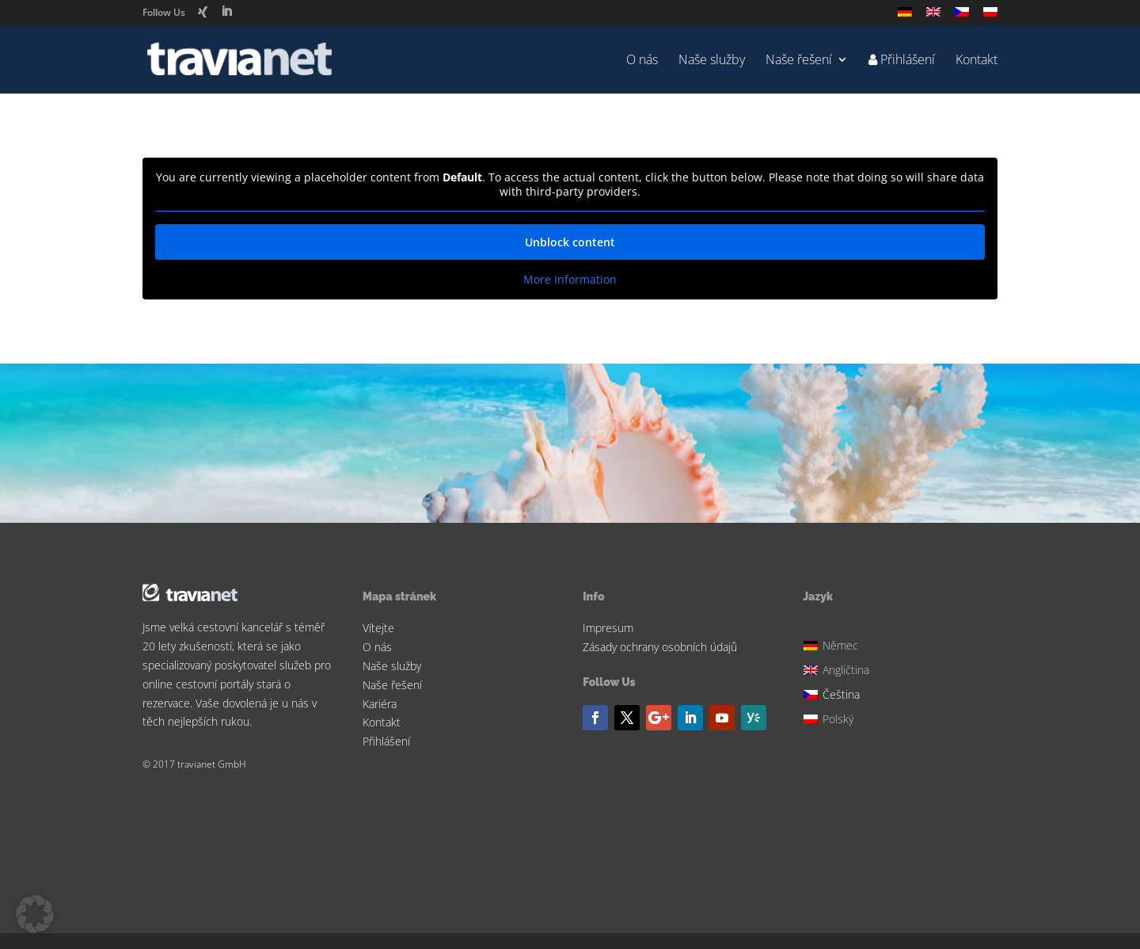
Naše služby (711, 61)
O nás (642, 61)
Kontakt (977, 61)
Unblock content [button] (570, 242)
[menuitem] (905, 16)
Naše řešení (799, 61)
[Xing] (202, 11)
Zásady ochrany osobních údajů (660, 646)
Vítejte (378, 627)
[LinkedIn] (226, 11)
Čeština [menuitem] (841, 694)
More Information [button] (570, 280)
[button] (35, 914)
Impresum (608, 627)
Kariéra (380, 703)
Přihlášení (386, 741)
